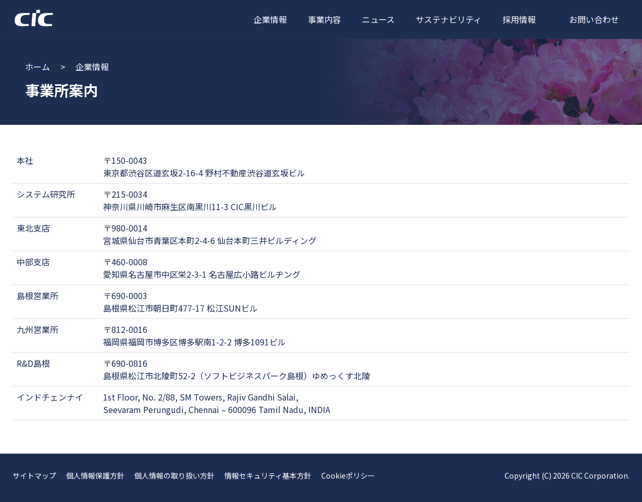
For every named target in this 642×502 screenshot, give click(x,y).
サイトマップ (34, 475)
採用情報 (519, 19)
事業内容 (324, 19)
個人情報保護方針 (95, 475)
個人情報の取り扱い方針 (174, 475)
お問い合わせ (594, 19)
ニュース (378, 19)
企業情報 (270, 19)
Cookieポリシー (348, 475)
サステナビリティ (449, 19)
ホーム (37, 66)
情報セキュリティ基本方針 (267, 475)
